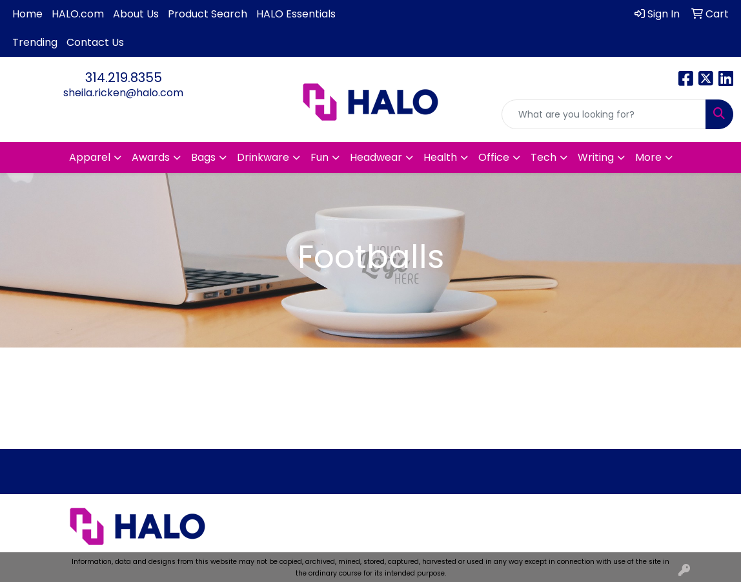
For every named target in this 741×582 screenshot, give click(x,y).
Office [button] (493, 157)
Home (27, 13)
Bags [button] (203, 157)
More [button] (648, 157)
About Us (136, 13)
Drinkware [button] (263, 157)
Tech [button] (543, 157)
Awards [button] (151, 157)
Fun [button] (319, 157)
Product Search (207, 13)
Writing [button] (596, 157)
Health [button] (440, 157)
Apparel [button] (89, 157)
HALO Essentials (296, 13)
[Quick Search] (604, 114)
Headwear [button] (376, 157)
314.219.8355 (123, 77)
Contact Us (95, 42)
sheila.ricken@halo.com (123, 92)
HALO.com (78, 13)
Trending (34, 42)
